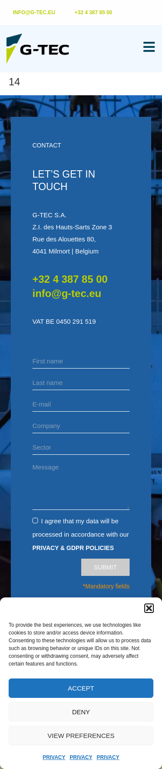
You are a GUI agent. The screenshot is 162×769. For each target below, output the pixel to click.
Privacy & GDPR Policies (73, 547)
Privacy (54, 757)
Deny (81, 712)
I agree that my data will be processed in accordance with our (80, 534)
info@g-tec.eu (66, 293)
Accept (81, 688)
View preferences (81, 735)
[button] (149, 608)
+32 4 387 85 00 (70, 279)
